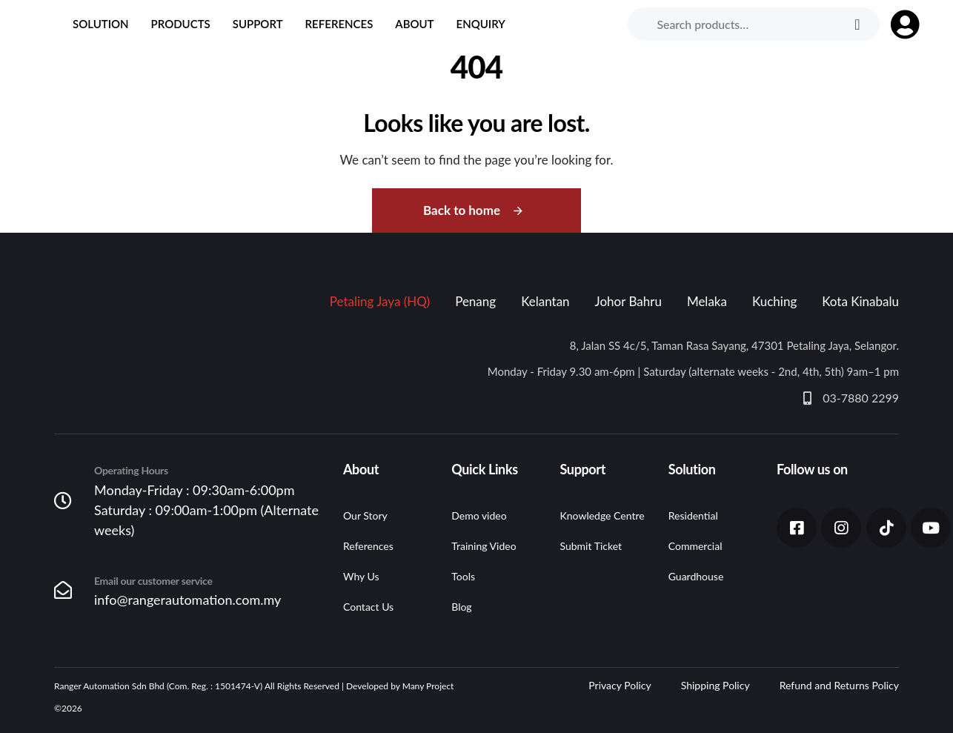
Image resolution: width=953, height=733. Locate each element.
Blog (461, 606)
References (339, 23)
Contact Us (368, 606)
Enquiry (480, 23)
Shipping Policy (715, 685)
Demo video (478, 515)
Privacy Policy (619, 685)
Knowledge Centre (602, 515)
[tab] (380, 301)
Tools (463, 576)
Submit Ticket (591, 546)
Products (180, 23)
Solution (101, 23)
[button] (898, 24)
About (414, 23)
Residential (693, 515)
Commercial (695, 546)
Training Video (483, 546)
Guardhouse (696, 576)
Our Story (365, 515)
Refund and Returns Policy (839, 685)
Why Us (361, 576)
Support (258, 23)
